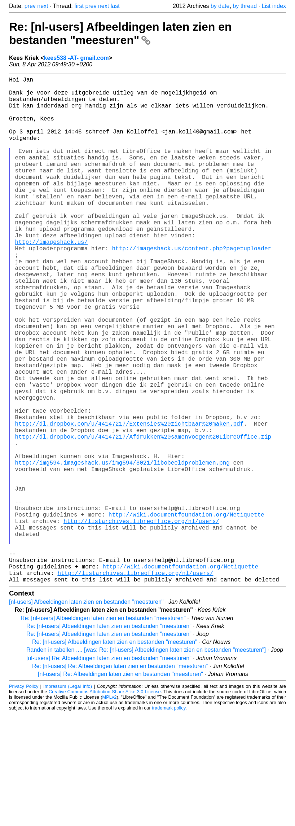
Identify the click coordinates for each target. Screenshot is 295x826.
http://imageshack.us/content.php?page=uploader (191, 287)
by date (220, 6)
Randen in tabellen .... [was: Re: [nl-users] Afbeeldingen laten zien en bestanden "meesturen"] (146, 762)
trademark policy (168, 820)
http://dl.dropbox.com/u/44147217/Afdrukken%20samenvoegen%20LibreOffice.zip (143, 517)
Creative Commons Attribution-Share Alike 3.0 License (105, 804)
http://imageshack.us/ (51, 279)
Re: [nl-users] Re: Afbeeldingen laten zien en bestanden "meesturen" (120, 779)
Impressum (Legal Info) (67, 798)
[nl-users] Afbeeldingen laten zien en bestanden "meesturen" (86, 714)
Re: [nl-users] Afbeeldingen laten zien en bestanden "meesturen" (120, 33)
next (42, 6)
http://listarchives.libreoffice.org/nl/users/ (141, 620)
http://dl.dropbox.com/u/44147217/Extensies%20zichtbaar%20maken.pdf (129, 501)
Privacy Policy (23, 798)
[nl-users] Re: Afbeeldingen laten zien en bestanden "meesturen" (108, 771)
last (115, 6)
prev (30, 6)
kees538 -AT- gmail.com (76, 58)
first (79, 6)
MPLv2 (109, 809)
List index (273, 6)
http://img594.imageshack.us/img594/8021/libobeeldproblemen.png (122, 549)
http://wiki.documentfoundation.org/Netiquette (186, 612)
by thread (245, 6)
